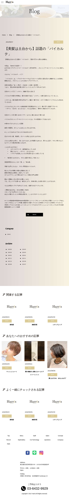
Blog (10, 35)
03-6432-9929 (37, 488)
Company (60, 440)
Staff (34, 435)
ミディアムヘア (57, 325)
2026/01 (24, 255)
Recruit (8, 440)
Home (4, 35)
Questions (47, 440)
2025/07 (24, 264)
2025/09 (24, 261)
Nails (8, 444)
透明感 (12, 325)
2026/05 (24, 249)
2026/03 (24, 252)
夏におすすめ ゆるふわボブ (57, 378)
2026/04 (10, 252)
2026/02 (10, 255)
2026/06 (10, 249)
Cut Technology (34, 440)
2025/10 (10, 261)
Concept (60, 435)
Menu (21, 435)
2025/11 (24, 258)
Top (9, 435)
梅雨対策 (34, 325)
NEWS (9, 234)
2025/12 (10, 258)
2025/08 (10, 264)
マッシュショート (11, 371)
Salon (47, 435)
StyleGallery (21, 440)
